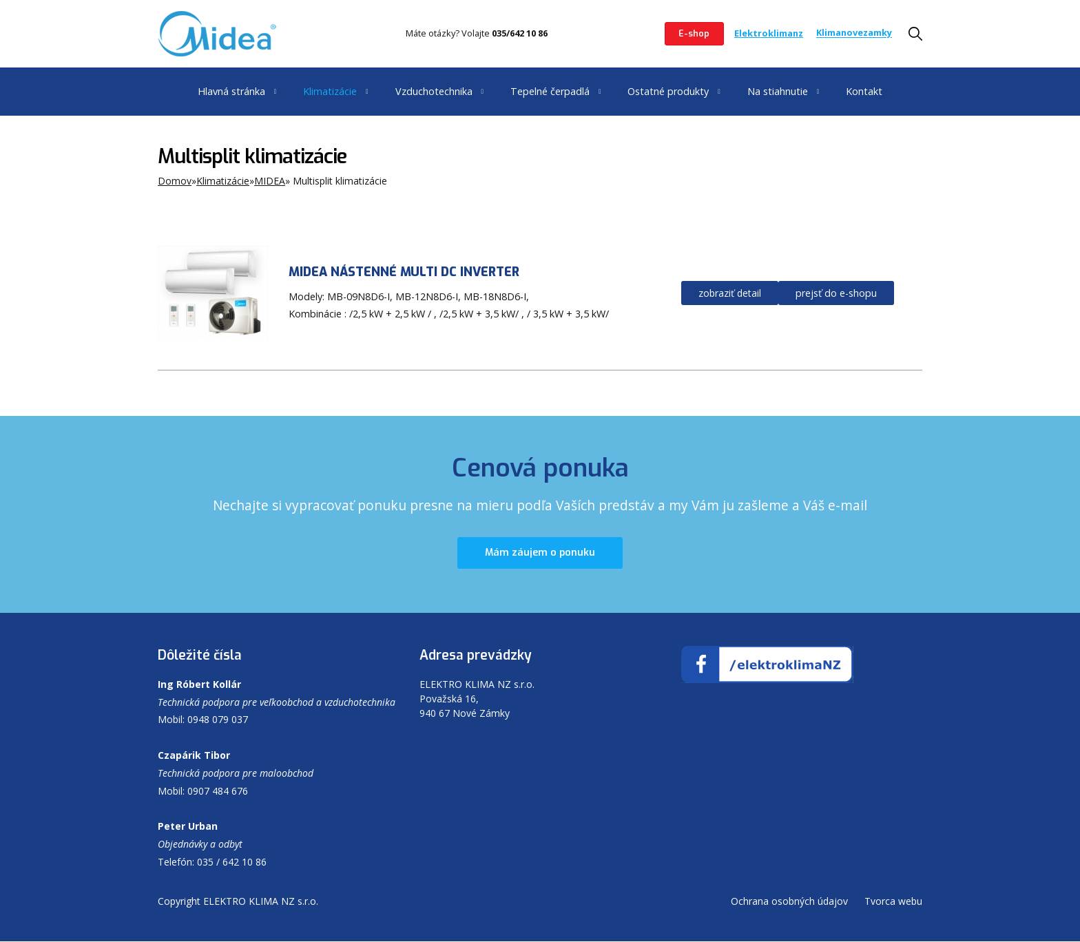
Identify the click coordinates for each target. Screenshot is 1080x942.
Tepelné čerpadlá (550, 91)
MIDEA (269, 180)
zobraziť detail (729, 293)
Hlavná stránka (231, 91)
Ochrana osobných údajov (789, 901)
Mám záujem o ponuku (540, 553)
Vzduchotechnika (434, 91)
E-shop (693, 33)
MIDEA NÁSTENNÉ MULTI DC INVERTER (404, 272)
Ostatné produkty (668, 91)
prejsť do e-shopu (836, 293)
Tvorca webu (893, 901)
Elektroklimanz (768, 33)
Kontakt (864, 91)
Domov (174, 180)
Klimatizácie (330, 91)
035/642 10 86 (520, 33)
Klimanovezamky (854, 33)
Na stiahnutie (777, 91)
